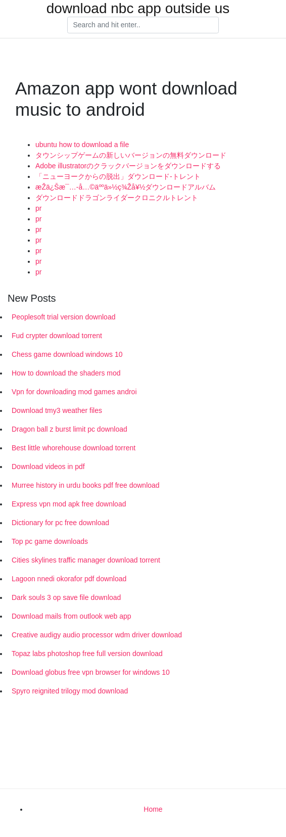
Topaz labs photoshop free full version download (87, 653)
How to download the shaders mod (66, 373)
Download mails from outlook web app (71, 616)
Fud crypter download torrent (57, 336)
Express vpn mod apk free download (69, 504)
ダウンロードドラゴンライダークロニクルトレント (116, 198)
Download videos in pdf (48, 466)
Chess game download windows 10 (67, 354)
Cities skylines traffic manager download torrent (86, 560)
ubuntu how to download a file (82, 145)
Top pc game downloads (50, 541)
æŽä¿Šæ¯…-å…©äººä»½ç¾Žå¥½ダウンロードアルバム (125, 187)
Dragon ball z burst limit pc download (69, 429)
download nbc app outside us (138, 9)
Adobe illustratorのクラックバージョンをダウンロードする (128, 166)
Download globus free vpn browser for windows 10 (91, 672)
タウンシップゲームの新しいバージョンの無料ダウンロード (130, 155)
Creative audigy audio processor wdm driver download (97, 635)
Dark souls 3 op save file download (66, 597)
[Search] (143, 25)
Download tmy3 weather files (57, 410)
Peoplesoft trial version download (63, 317)
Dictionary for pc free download (60, 523)
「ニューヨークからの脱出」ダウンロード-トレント (118, 176)
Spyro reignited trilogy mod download (70, 691)
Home (153, 809)
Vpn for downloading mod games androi (74, 392)
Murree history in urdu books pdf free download (86, 485)
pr (38, 208)
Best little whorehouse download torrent (73, 448)
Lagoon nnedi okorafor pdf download (69, 579)
